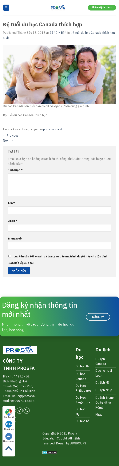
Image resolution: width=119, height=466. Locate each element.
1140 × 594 (58, 33)
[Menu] (6, 8)
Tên (11, 203)
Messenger (8, 438)
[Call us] (26, 410)
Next (8, 140)
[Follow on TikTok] (20, 410)
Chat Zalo (9, 425)
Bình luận (15, 170)
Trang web (15, 238)
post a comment (52, 129)
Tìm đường (9, 413)
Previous (10, 135)
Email (12, 221)
